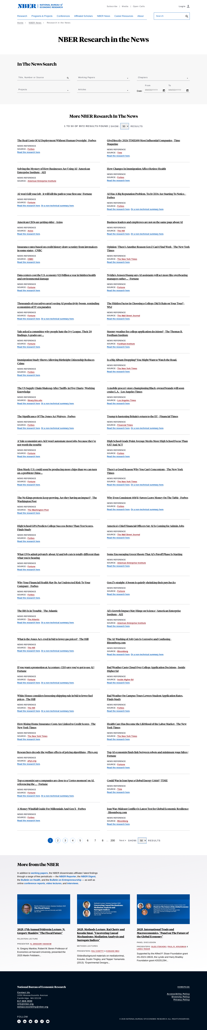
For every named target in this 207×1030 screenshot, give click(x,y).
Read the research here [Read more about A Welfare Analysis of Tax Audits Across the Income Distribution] (28, 622)
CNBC (30, 259)
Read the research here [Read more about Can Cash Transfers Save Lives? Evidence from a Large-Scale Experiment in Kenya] (118, 156)
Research (22, 16)
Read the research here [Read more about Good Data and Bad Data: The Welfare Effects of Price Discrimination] (28, 764)
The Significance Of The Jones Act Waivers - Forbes (46, 416)
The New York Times (127, 259)
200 (113, 840)
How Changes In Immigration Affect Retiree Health (136, 168)
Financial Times (125, 425)
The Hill (121, 231)
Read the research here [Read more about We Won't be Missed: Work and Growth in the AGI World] (28, 456)
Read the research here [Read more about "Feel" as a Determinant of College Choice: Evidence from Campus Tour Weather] (118, 319)
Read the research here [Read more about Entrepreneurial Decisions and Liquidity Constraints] (28, 598)
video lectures (54, 883)
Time (119, 152)
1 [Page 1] (50, 840)
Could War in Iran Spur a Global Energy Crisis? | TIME (137, 780)
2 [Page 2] (58, 840)
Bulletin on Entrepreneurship (65, 880)
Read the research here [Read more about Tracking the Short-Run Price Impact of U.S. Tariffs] (118, 792)
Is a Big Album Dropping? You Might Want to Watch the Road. (142, 360)
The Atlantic (33, 619)
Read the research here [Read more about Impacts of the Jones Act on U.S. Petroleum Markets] (28, 428)
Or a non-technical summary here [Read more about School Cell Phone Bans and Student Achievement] (147, 485)
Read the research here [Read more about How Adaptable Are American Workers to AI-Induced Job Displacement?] (118, 824)
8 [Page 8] (102, 840)
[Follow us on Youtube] (47, 1021)
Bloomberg (122, 651)
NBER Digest (88, 876)
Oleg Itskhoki (158, 947)
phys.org (32, 761)
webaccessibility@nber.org (32, 1007)
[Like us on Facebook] (42, 1021)
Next (122, 840)
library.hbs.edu (35, 400)
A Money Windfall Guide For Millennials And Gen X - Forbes (51, 808)
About (140, 16)
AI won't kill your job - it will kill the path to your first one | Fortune (54, 194)
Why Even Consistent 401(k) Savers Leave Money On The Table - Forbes (147, 497)
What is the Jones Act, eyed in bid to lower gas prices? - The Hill (53, 639)
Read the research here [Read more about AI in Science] (118, 626)
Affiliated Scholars (83, 16)
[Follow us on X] (19, 1021)
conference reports (34, 883)
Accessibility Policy (178, 994)
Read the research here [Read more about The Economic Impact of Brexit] (118, 428)
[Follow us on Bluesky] (30, 1021)
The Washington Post (38, 510)
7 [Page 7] (95, 840)
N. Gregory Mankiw (40, 944)
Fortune (31, 202)
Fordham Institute (126, 344)
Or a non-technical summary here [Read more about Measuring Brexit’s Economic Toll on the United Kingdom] (147, 428)
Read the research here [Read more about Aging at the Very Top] (28, 234)
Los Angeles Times (126, 400)
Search (160, 16)
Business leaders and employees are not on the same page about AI (145, 222)
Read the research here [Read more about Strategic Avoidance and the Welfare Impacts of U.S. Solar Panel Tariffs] (28, 485)
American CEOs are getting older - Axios (40, 222)
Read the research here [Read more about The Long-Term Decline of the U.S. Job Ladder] (118, 262)
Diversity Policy (181, 997)
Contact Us (23, 992)
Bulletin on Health (30, 880)
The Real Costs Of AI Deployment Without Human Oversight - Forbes (56, 140)
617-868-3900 (24, 1001)
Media (125, 6)
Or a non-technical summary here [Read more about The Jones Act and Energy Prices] (57, 428)
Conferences (63, 16)
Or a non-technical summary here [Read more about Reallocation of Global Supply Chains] (57, 403)
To (172, 85)
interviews (72, 883)
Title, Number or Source (31, 77)
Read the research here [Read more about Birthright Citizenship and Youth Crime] (28, 375)
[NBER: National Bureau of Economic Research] (42, 7)
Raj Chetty (97, 951)
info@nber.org (25, 1004)
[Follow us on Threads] (36, 1021)
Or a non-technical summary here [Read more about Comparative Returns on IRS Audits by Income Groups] (57, 622)
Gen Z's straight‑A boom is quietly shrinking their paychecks (141, 582)
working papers (39, 873)
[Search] (187, 17)
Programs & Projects (41, 16)
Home (20, 23)
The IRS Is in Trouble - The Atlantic (37, 610)
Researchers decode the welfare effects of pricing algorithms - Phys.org (57, 752)
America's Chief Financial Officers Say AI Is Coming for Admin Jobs (145, 526)
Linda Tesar (143, 949)
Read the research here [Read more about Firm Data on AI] (28, 205)
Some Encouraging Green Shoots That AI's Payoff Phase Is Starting (144, 554)
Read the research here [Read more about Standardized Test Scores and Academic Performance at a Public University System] (118, 456)
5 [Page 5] (80, 840)
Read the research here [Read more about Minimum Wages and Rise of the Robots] (118, 767)
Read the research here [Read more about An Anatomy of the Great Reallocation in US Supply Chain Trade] (28, 403)
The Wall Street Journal (128, 315)
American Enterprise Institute (42, 181)
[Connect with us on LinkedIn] (24, 1021)
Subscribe (112, 6)
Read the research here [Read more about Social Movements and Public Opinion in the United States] (28, 513)
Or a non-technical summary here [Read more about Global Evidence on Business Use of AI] (57, 205)
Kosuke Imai (112, 951)
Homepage (184, 987)
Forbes (31, 149)
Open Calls (139, 6)
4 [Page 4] (72, 840)
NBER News (103, 16)
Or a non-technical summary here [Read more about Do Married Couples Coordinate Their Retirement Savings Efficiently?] (147, 509)
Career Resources (123, 16)
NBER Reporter (67, 876)
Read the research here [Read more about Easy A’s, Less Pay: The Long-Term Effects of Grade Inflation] (28, 347)
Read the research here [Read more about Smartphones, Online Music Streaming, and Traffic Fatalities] (118, 371)
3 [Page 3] (65, 840)
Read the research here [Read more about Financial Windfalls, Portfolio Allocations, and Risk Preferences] (28, 820)
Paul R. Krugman (177, 947)
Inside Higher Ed (125, 679)
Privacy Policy (182, 999)
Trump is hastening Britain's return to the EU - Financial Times (142, 416)
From (150, 85)
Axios (30, 231)
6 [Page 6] (87, 840)
